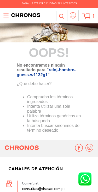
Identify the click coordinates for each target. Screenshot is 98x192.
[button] (61, 16)
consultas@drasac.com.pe (44, 188)
